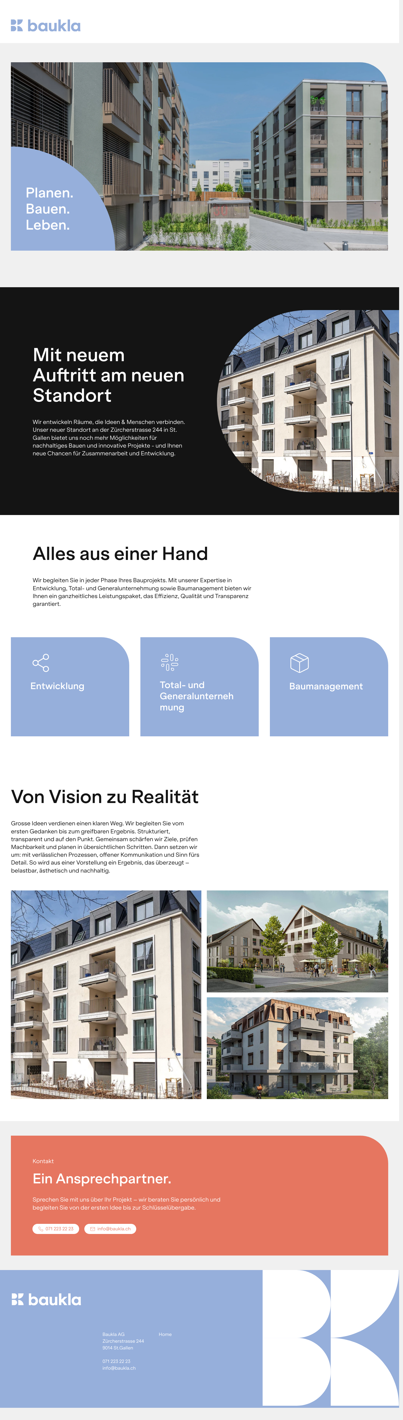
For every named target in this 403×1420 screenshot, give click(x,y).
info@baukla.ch (119, 1368)
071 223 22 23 (117, 1361)
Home (165, 1334)
